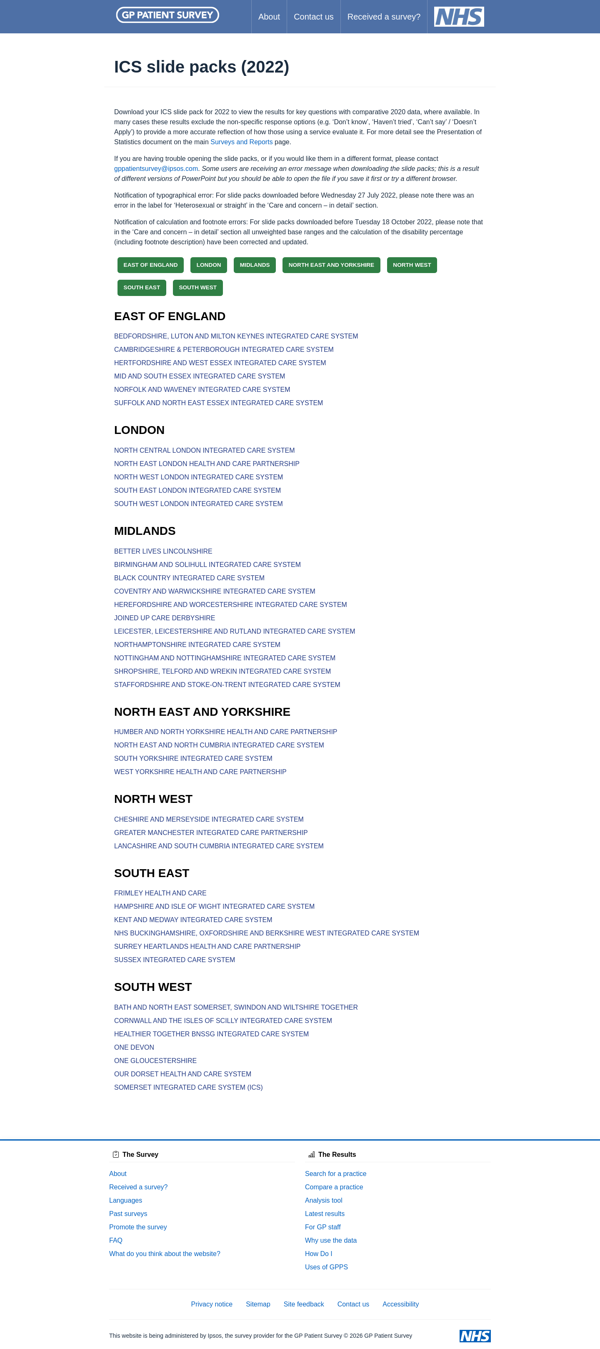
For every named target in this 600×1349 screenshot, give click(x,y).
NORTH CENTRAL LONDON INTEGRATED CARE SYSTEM (204, 450)
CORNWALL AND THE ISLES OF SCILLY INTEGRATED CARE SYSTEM (223, 1020)
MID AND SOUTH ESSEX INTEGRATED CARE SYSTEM (199, 376)
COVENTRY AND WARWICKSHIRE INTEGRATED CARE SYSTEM (214, 591)
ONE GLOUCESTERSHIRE (155, 1060)
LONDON (209, 265)
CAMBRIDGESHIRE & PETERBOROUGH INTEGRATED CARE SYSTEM (224, 349)
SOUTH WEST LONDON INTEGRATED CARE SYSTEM (198, 503)
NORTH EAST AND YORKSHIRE (331, 265)
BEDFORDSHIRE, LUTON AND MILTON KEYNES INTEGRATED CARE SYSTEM (236, 336)
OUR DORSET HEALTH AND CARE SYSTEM (182, 1074)
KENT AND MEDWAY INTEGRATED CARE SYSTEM (193, 919)
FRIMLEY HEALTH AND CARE (160, 893)
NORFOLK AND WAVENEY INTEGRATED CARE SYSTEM (202, 389)
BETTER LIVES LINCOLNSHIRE (163, 551)
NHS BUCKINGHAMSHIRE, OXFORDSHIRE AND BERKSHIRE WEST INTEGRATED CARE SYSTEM (266, 933)
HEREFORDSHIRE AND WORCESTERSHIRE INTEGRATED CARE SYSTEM (230, 604)
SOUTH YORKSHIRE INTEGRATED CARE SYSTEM (193, 758)
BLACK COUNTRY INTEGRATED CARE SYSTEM (189, 578)
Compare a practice (334, 1187)
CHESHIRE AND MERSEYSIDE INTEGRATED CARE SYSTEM (209, 819)
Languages (125, 1200)
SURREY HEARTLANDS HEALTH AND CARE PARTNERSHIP (207, 946)
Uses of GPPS (326, 1267)
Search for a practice (336, 1173)
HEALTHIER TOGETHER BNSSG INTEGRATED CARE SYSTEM (211, 1034)
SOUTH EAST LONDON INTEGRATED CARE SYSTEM (197, 490)
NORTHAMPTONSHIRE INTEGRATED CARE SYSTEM (197, 644)
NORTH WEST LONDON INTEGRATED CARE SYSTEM (198, 477)
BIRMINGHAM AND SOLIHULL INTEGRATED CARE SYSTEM (207, 564)
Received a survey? (384, 16)
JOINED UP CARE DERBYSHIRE (164, 618)
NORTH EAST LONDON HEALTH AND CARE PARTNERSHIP (207, 463)
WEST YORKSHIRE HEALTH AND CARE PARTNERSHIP (200, 771)
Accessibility (400, 1304)
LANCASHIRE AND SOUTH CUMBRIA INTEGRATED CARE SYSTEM (219, 846)
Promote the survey (138, 1227)
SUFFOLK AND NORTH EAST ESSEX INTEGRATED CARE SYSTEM (218, 402)
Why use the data (331, 1240)
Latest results (325, 1213)
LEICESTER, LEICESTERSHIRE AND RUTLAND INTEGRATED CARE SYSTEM (234, 631)
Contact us (314, 16)
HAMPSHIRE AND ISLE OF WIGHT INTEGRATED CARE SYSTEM (214, 906)
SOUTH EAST (142, 287)
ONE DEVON (134, 1047)
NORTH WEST (412, 265)
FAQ (115, 1240)
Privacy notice (212, 1304)
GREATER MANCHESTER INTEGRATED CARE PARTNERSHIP (211, 832)
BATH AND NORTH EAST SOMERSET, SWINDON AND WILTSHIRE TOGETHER (236, 1007)
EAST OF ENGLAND (151, 265)
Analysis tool (323, 1200)
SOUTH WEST (198, 287)
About (269, 16)
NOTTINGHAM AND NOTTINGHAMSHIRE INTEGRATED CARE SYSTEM (224, 658)
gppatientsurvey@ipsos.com (156, 168)
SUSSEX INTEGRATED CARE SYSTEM (174, 959)
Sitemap (258, 1304)
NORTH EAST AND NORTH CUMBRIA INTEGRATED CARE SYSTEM (219, 745)
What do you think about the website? (164, 1253)
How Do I (318, 1253)
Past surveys (128, 1213)
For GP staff (323, 1227)
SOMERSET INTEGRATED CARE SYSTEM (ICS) (188, 1087)
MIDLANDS (255, 265)
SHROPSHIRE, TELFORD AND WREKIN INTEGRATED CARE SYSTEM (222, 671)
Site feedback (304, 1304)
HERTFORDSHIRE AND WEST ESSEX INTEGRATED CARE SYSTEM (220, 362)
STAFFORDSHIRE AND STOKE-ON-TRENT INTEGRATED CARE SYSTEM (227, 684)
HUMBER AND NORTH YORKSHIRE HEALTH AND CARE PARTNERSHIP (226, 731)
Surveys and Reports (241, 141)
